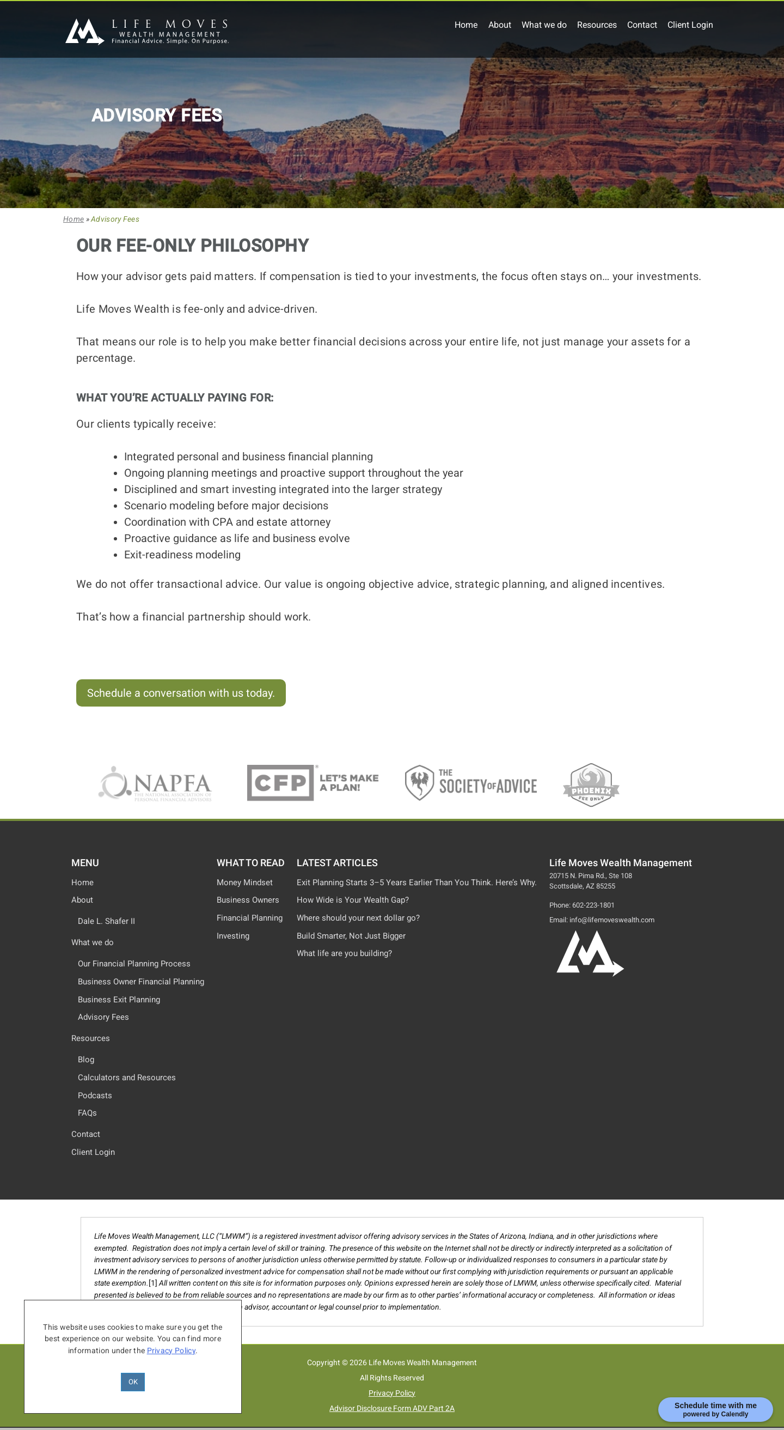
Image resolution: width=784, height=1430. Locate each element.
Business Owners (248, 900)
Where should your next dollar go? (358, 918)
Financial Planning (250, 918)
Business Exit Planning (119, 1000)
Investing (233, 936)
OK (133, 1382)
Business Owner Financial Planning (141, 982)
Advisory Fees (103, 1017)
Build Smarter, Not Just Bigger (351, 936)
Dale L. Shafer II (106, 921)
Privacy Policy (392, 1393)
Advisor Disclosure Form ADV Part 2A (392, 1408)
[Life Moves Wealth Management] (147, 42)
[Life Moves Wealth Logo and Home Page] (590, 975)
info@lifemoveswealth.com (611, 920)
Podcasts (95, 1095)
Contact (642, 25)
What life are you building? (344, 953)
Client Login (690, 25)
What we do (544, 25)
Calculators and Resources (127, 1077)
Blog (86, 1059)
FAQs (87, 1113)
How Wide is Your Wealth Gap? (353, 900)
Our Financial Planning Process (134, 964)
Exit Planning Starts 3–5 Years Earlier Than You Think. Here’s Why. (417, 882)
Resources (597, 25)
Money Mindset (245, 882)
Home (466, 25)
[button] (181, 693)
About (499, 25)
